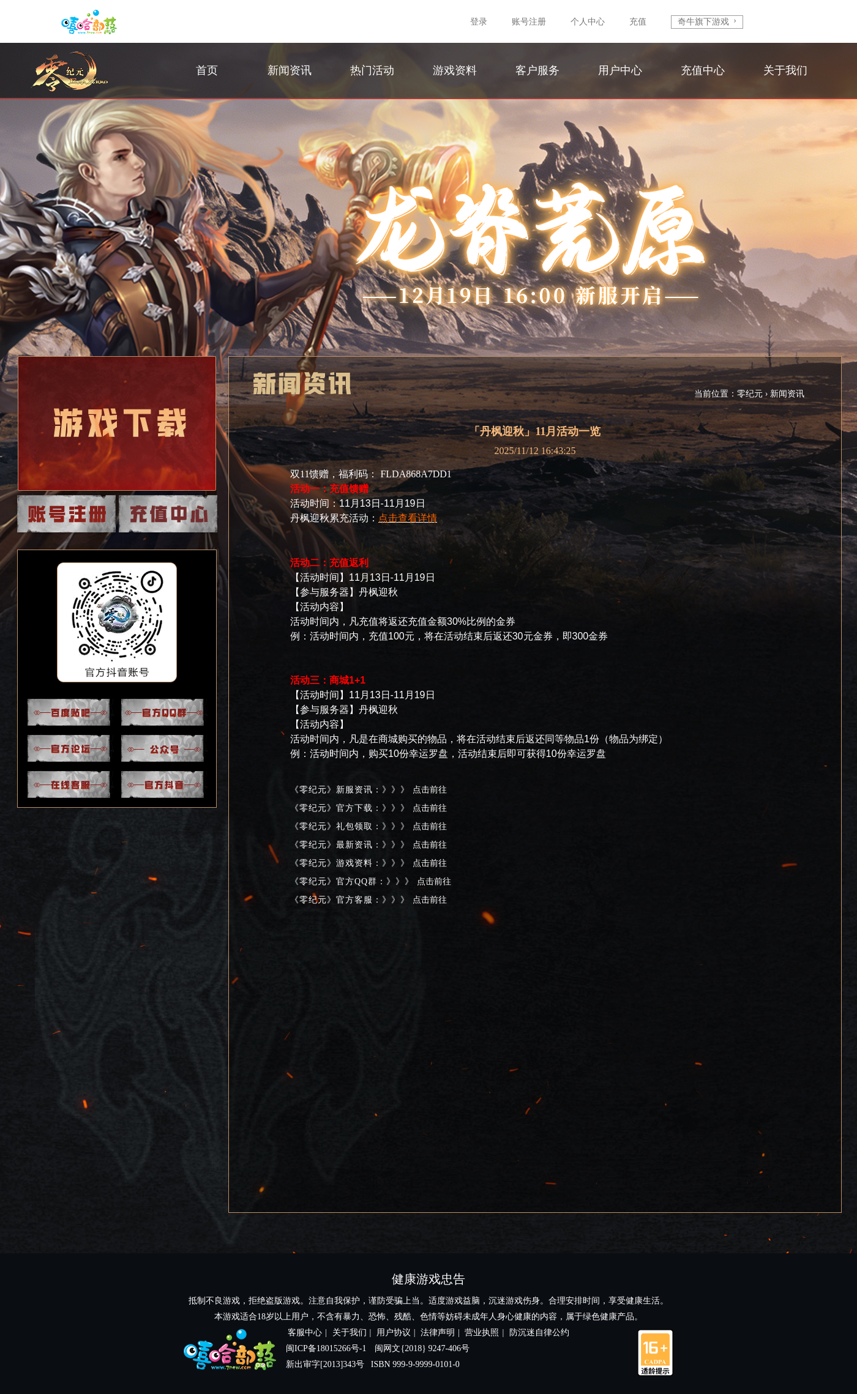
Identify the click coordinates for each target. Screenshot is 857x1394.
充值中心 (703, 70)
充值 (637, 21)
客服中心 (305, 1332)
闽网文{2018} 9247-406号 (422, 1348)
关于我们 (785, 70)
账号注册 (529, 21)
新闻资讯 (290, 70)
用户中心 (620, 70)
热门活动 (372, 70)
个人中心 (588, 21)
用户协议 (393, 1332)
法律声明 (438, 1332)
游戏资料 (455, 70)
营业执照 (482, 1332)
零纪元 (750, 393)
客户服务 (537, 70)
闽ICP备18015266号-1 (326, 1348)
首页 (207, 70)
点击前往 (430, 789)
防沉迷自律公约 (539, 1332)
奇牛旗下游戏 (707, 21)
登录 (478, 21)
